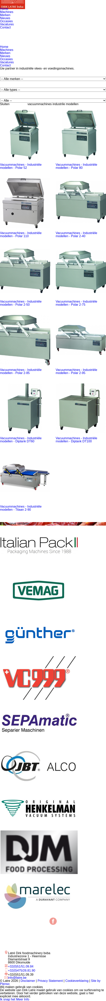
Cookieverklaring (76, 980)
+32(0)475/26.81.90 (21, 970)
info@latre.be (17, 977)
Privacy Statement (50, 980)
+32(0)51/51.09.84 (20, 966)
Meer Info (22, 999)
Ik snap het (7, 999)
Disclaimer (28, 980)
